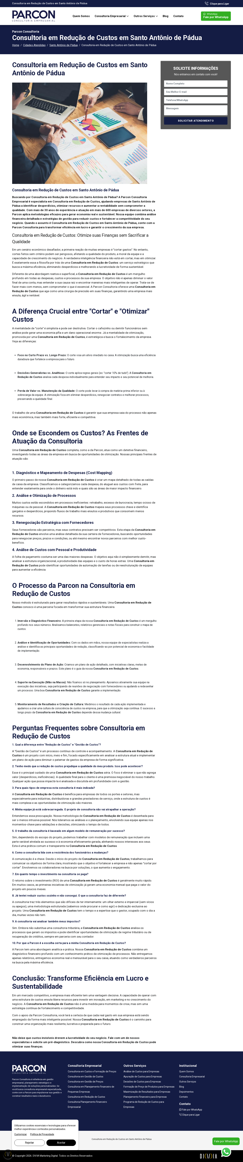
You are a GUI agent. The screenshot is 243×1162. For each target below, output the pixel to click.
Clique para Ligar (217, 3)
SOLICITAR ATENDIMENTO (196, 120)
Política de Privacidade (42, 1134)
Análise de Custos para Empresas (141, 1071)
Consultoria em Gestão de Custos (85, 1076)
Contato (178, 16)
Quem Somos (81, 16)
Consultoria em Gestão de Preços (85, 1081)
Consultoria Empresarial (110, 16)
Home (15, 45)
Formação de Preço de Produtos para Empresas (149, 1086)
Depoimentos (186, 1091)
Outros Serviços (144, 16)
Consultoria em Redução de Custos (86, 1096)
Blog (165, 16)
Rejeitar (29, 1142)
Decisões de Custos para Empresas (142, 1081)
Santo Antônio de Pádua (63, 45)
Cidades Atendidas (34, 45)
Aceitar (61, 1142)
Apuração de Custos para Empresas (143, 1076)
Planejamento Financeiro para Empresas (145, 1096)
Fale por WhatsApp (215, 16)
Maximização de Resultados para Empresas (147, 1091)
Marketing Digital (49, 1155)
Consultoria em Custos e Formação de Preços (92, 1071)
